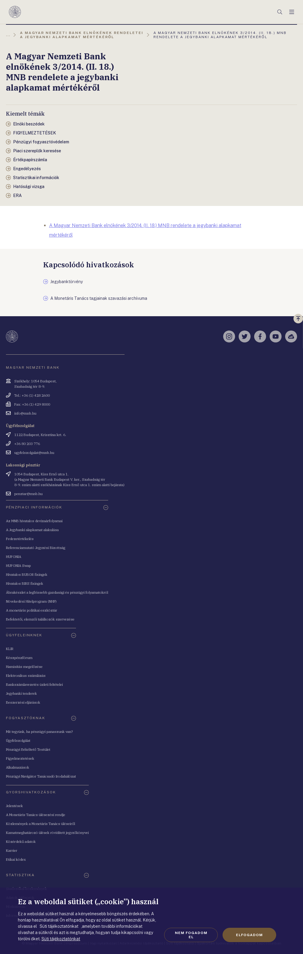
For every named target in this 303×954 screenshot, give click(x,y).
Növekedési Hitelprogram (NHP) (31, 601)
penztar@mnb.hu (28, 493)
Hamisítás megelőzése (24, 666)
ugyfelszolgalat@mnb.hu (34, 452)
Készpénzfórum (19, 657)
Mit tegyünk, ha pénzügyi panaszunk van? (39, 731)
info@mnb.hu (25, 413)
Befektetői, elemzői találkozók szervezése (40, 619)
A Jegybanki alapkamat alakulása (32, 530)
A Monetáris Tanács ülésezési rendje (35, 814)
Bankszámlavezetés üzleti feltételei (34, 684)
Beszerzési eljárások (23, 702)
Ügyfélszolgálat (18, 740)
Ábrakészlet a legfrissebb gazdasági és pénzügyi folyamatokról (57, 592)
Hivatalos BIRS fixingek (24, 583)
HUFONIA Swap (18, 565)
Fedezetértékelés (20, 538)
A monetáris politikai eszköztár (31, 610)
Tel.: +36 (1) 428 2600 (32, 395)
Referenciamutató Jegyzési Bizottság (35, 547)
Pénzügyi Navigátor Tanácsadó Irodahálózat (41, 776)
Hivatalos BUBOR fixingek (26, 574)
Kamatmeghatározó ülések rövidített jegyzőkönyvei (47, 832)
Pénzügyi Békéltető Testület (28, 749)
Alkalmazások (17, 767)
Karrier (11, 850)
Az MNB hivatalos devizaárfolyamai (34, 521)
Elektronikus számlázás (26, 675)
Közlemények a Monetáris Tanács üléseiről (40, 823)
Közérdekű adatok (21, 841)
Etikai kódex (16, 859)
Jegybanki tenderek (21, 693)
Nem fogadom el (191, 935)
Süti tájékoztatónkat (60, 938)
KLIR (9, 648)
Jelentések (14, 805)
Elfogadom (249, 935)
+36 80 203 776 (27, 443)
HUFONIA (13, 556)
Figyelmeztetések (20, 758)
